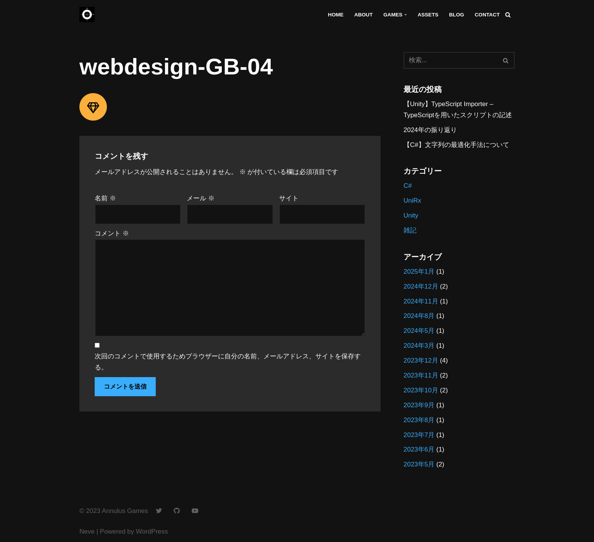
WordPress (152, 531)
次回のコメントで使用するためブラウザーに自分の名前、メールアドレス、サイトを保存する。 (228, 362)
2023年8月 (419, 420)
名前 (105, 198)
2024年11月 (421, 301)
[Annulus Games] (87, 14)
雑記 (410, 230)
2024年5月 (419, 330)
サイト (289, 198)
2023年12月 (421, 360)
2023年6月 (419, 449)
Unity (411, 215)
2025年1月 (419, 271)
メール (201, 198)
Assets (428, 15)
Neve (87, 531)
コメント (112, 233)
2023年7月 (419, 435)
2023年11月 (421, 375)
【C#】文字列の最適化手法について (456, 144)
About (363, 15)
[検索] (508, 15)
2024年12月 (421, 286)
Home (336, 15)
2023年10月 (421, 390)
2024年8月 (419, 315)
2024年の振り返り (430, 130)
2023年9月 (419, 405)
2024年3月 (419, 345)
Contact (487, 15)
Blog (456, 15)
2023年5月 (419, 464)
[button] (405, 14)
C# (408, 185)
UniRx (412, 200)
